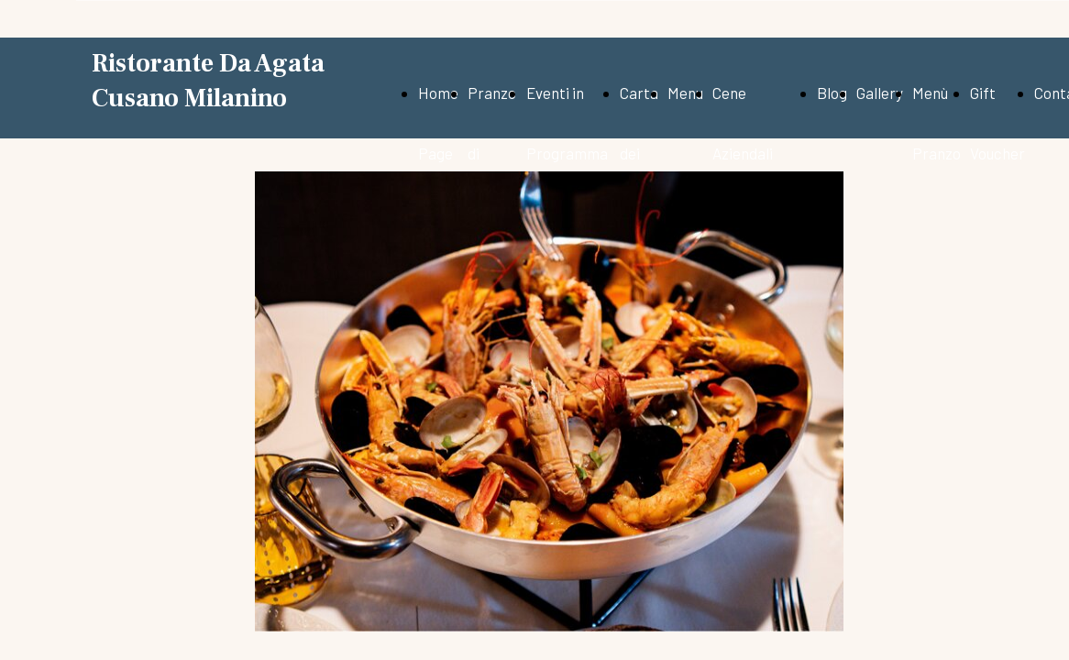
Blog (832, 92)
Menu (685, 92)
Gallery (879, 92)
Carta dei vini (639, 153)
